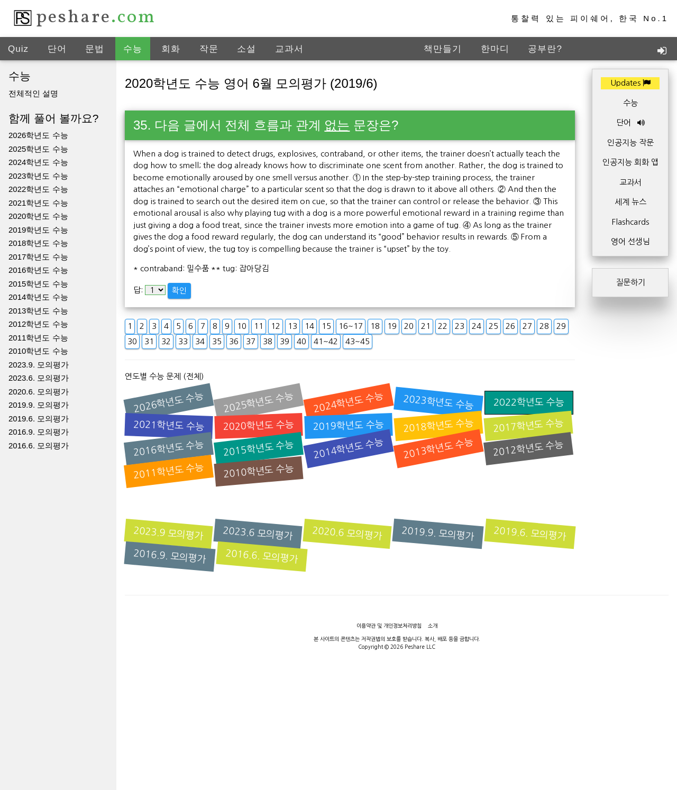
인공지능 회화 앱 (630, 162)
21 (426, 326)
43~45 (357, 341)
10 (241, 326)
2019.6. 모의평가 (38, 418)
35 (217, 341)
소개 (432, 625)
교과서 (289, 49)
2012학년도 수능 (38, 323)
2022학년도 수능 (38, 189)
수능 (132, 49)
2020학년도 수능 (38, 216)
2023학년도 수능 (38, 175)
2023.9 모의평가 (168, 533)
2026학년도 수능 (38, 135)
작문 (208, 49)
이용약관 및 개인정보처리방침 (389, 625)
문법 (94, 49)
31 (149, 341)
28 (544, 326)
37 (250, 341)
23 (459, 326)
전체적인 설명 (33, 93)
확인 (179, 291)
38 (267, 341)
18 (375, 326)
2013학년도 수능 (38, 310)
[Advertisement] (338, 766)
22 (442, 326)
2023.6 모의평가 (258, 533)
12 (275, 326)
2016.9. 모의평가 (38, 431)
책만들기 (443, 49)
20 (409, 326)
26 (510, 326)
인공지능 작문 (630, 142)
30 (132, 341)
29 (561, 326)
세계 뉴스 (630, 202)
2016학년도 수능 (38, 269)
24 (476, 326)
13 (292, 326)
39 (284, 341)
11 (258, 326)
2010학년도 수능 (38, 350)
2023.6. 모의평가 (38, 377)
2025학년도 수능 (38, 148)
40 (301, 341)
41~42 (326, 341)
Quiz (18, 49)
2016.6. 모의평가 (38, 445)
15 (326, 326)
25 (493, 326)
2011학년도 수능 (38, 337)
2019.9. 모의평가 (38, 404)
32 (166, 341)
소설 (246, 49)
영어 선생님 (630, 241)
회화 (170, 49)
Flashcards (630, 222)
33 (183, 341)
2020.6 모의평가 (347, 533)
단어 (57, 49)
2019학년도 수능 (38, 229)
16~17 (350, 326)
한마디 (495, 49)
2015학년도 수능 (38, 283)
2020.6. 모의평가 (38, 391)
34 (200, 341)
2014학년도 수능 (38, 296)
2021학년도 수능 (38, 202)
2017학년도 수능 (38, 256)
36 (234, 341)
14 (309, 326)
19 (392, 326)
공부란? (545, 49)
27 (527, 326)
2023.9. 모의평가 (38, 364)
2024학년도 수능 (38, 162)
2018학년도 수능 (38, 242)
